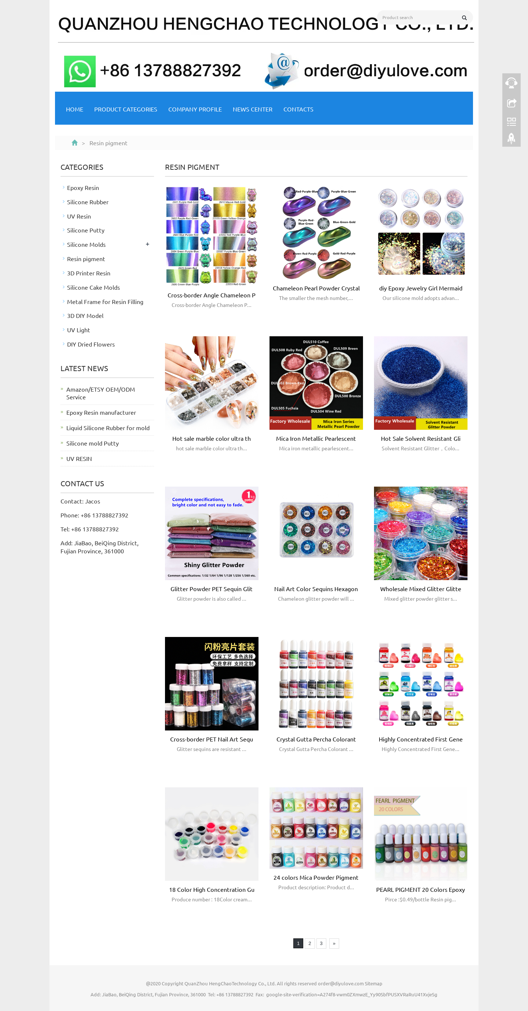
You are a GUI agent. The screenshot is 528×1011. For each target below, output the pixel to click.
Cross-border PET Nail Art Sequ (211, 739)
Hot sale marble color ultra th (211, 438)
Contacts (298, 109)
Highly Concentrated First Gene (421, 739)
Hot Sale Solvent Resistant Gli (421, 438)
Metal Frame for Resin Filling (105, 301)
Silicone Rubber (88, 201)
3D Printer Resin (88, 272)
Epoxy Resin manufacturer (101, 412)
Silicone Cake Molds (93, 287)
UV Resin (79, 216)
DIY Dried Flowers (91, 344)
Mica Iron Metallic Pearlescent (316, 438)
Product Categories (125, 109)
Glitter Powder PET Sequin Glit (211, 588)
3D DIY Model (85, 315)
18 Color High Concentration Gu (211, 889)
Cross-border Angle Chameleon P (212, 294)
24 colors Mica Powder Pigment (316, 877)
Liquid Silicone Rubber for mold (108, 427)
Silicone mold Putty (92, 443)
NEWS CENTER (252, 109)
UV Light (78, 329)
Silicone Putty (85, 230)
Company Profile (195, 109)
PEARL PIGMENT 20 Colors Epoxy (420, 889)
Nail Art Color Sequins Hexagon (316, 588)
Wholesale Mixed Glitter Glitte (420, 588)
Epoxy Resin (83, 187)
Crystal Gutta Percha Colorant (316, 739)
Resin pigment (86, 258)
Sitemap (373, 983)
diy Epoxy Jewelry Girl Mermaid (420, 288)
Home (74, 109)
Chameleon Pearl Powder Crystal (316, 288)
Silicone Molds (86, 244)
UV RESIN (79, 458)
